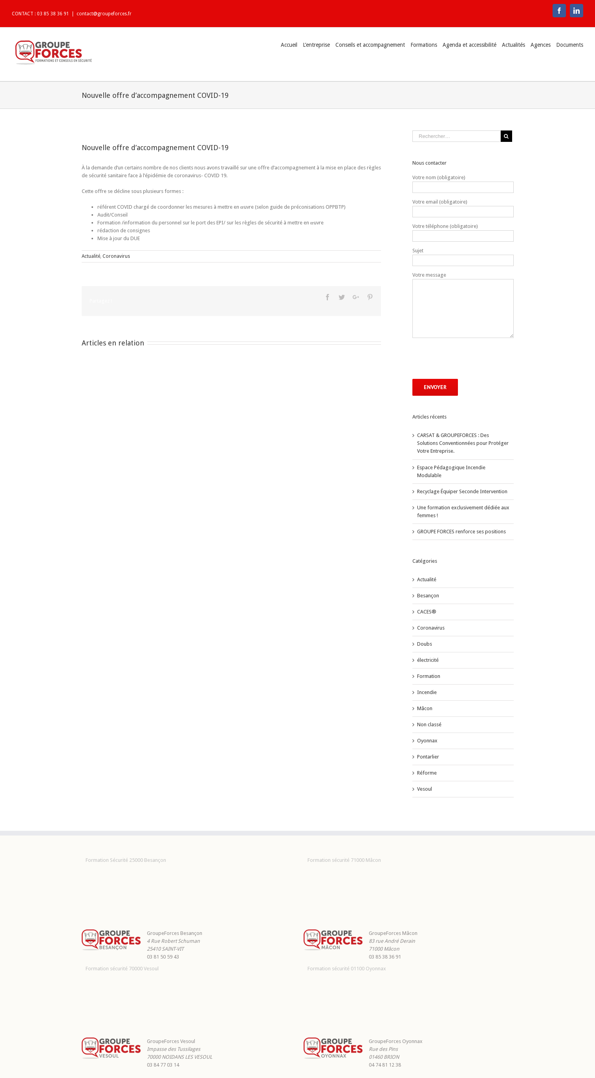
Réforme (427, 773)
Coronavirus (116, 256)
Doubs (424, 644)
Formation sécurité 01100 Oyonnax (347, 968)
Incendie (427, 692)
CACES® (426, 612)
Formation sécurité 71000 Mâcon (344, 860)
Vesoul (424, 789)
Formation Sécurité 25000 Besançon (126, 860)
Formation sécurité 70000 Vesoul (122, 968)
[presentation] (472, 358)
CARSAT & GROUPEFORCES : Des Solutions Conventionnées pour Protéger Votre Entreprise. (463, 443)
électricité (428, 660)
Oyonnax (427, 741)
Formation (428, 676)
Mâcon (424, 708)
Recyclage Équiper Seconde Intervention (462, 491)
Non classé (429, 724)
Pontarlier (428, 757)
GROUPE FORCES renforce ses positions (461, 531)
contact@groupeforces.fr (104, 14)
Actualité (91, 256)
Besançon (428, 596)
